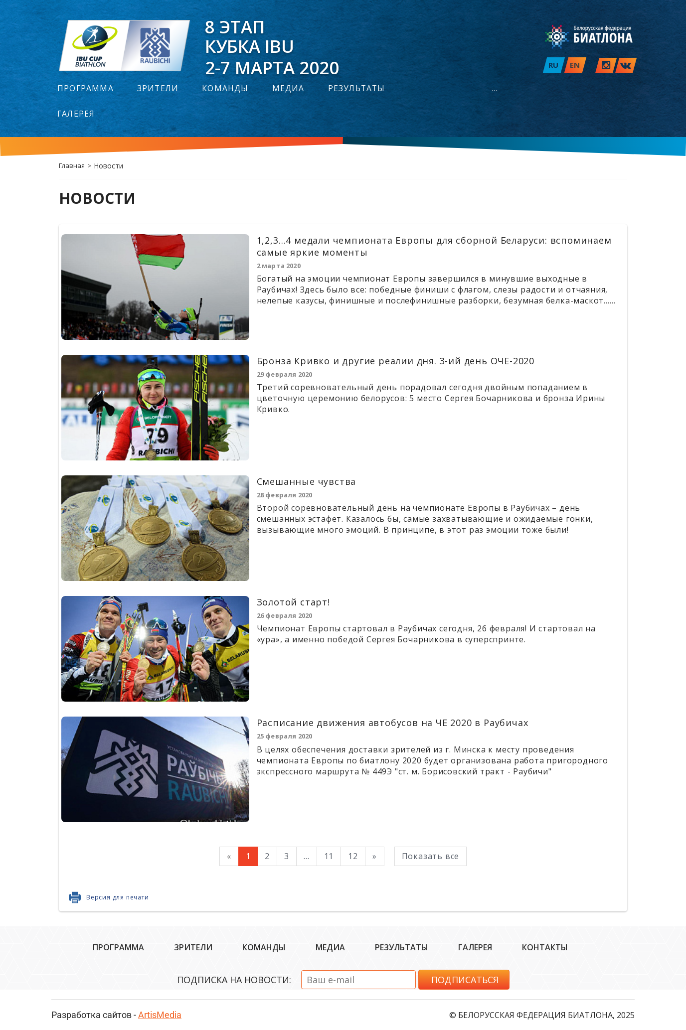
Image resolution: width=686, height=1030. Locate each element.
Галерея (76, 115)
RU (553, 65)
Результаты (356, 89)
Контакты (545, 947)
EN (575, 65)
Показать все (431, 856)
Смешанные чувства (306, 481)
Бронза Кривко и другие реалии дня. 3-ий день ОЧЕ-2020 (395, 361)
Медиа (288, 89)
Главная (72, 165)
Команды (225, 89)
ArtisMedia (159, 1015)
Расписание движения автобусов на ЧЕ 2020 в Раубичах (392, 723)
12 (353, 856)
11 (329, 856)
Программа (85, 89)
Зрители (157, 89)
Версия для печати (117, 897)
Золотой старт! (293, 602)
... (495, 89)
